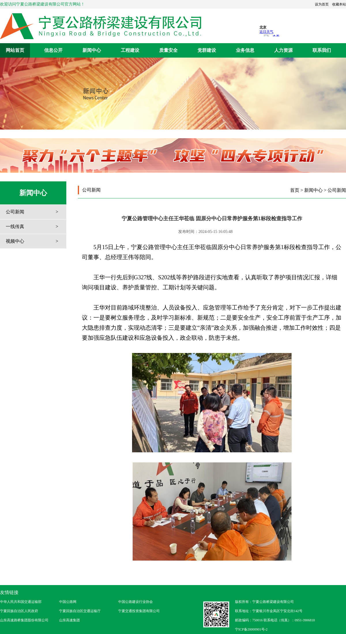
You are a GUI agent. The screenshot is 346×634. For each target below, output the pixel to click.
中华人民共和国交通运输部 (21, 602)
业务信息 (245, 50)
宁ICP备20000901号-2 (251, 629)
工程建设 (130, 50)
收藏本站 (339, 4)
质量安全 (168, 50)
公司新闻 (15, 211)
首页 (294, 190)
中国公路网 (67, 602)
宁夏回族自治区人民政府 (19, 611)
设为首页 (322, 4)
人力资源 (283, 50)
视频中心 (15, 241)
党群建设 (207, 50)
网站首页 (15, 50)
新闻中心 (91, 50)
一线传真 (15, 226)
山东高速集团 (69, 620)
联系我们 (322, 50)
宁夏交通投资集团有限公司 (139, 611)
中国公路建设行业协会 (135, 602)
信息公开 (53, 50)
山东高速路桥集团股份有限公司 (24, 620)
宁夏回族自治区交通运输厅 (80, 611)
